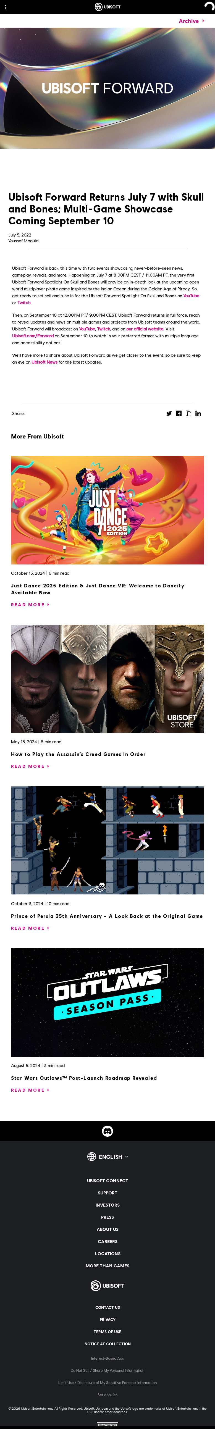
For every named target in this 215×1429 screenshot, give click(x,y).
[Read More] (28, 604)
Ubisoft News (44, 361)
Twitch (24, 302)
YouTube (191, 295)
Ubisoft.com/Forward (33, 335)
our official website (144, 328)
